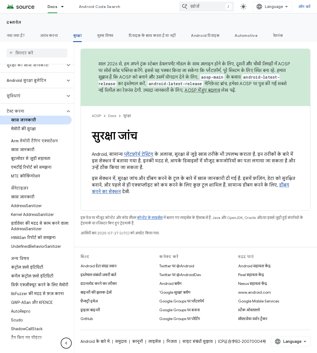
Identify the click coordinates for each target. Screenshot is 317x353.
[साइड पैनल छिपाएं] (66, 343)
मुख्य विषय (105, 35)
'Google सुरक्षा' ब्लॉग (174, 292)
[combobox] (206, 7)
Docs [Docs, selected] (52, 6)
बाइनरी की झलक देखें (96, 292)
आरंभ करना (49, 35)
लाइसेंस (154, 341)
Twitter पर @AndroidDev (180, 274)
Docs (112, 115)
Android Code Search (99, 6)
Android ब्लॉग (170, 283)
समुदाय (121, 341)
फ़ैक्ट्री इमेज (89, 301)
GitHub (86, 318)
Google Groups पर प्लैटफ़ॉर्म (181, 301)
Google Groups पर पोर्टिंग (179, 318)
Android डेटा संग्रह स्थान (98, 265)
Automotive (246, 35)
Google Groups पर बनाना (179, 309)
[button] (32, 65)
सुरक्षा (127, 115)
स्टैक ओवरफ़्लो (249, 309)
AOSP (96, 115)
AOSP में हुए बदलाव (202, 90)
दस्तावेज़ (14, 22)
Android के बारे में (95, 341)
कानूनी (137, 341)
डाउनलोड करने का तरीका (98, 283)
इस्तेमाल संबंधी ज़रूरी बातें (98, 274)
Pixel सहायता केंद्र (251, 274)
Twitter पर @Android (176, 265)
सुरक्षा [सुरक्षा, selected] (77, 35)
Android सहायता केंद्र (254, 265)
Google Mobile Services (258, 301)
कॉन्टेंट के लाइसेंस (150, 217)
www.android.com (254, 292)
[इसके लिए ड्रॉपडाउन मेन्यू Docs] (64, 6)
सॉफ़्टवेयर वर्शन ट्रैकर (252, 318)
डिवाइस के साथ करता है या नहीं (152, 35)
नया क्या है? (16, 35)
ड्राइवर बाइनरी (90, 309)
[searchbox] (37, 53)
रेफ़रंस (278, 35)
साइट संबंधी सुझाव (197, 341)
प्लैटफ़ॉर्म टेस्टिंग (138, 154)
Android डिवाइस (205, 35)
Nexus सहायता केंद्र (252, 283)
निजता (171, 341)
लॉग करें (304, 6)
